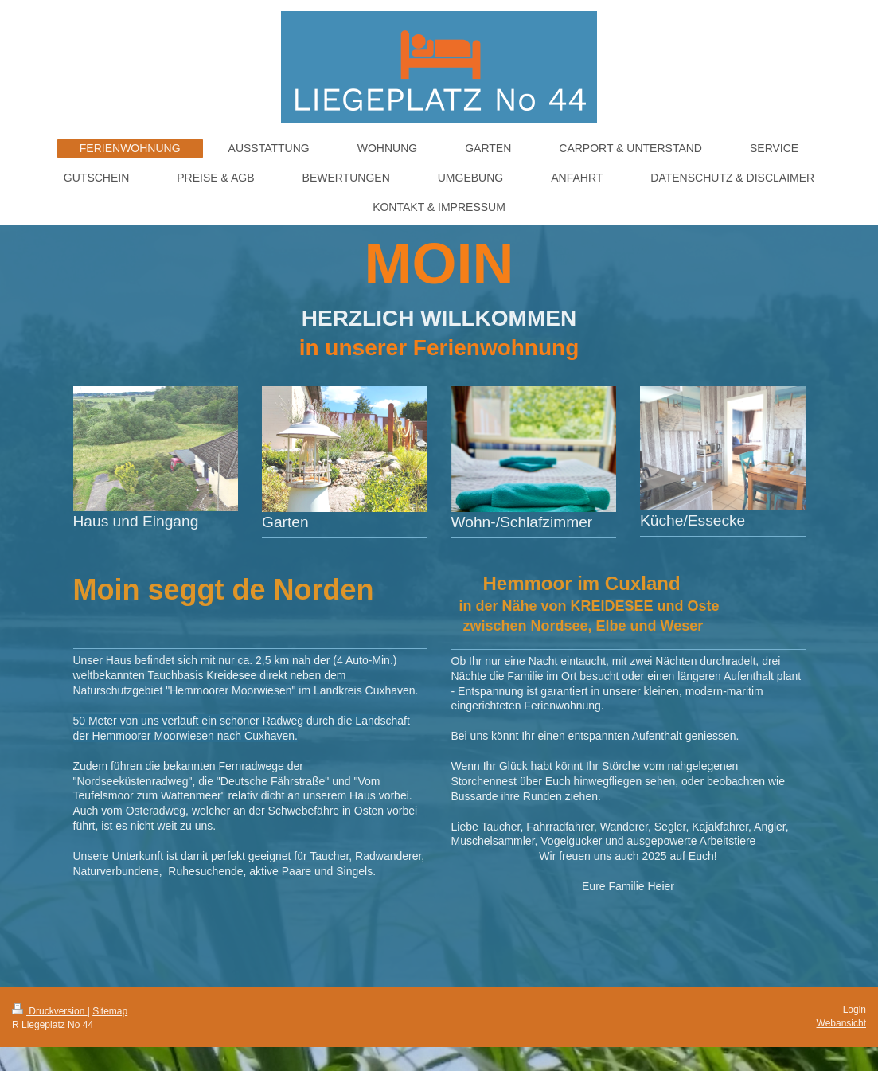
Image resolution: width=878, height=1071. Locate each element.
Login (854, 1009)
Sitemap (109, 1011)
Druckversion (50, 1011)
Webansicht (841, 1023)
